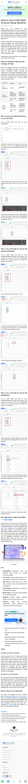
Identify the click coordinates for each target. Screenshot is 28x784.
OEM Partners (5, 767)
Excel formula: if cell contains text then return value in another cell (14, 713)
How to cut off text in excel (8, 720)
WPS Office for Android (7, 755)
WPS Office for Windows (7, 750)
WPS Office (8, 519)
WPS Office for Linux (7, 759)
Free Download (11, 620)
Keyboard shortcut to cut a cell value (15, 696)
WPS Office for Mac (7, 752)
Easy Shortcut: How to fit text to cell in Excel (13, 717)
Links (4, 765)
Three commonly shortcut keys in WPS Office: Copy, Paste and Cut (14, 722)
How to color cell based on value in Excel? (13, 718)
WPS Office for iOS (6, 757)
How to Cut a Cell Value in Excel (10, 715)
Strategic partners (6, 769)
